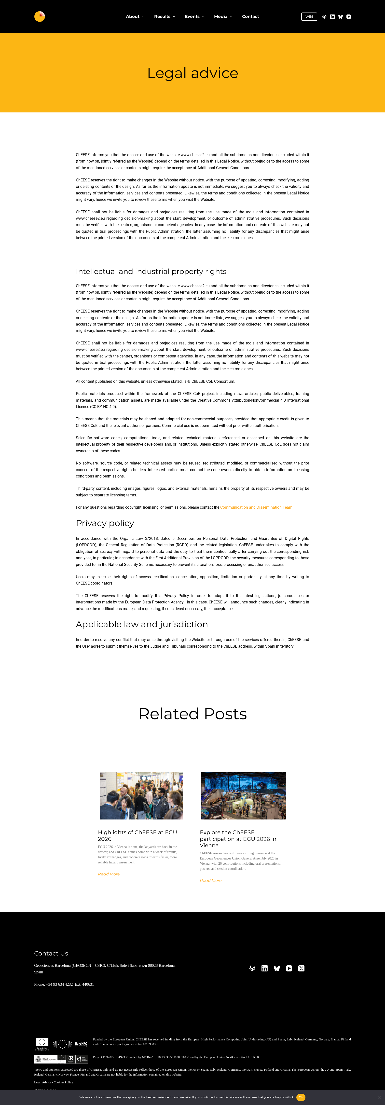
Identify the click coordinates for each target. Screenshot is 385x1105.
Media (224, 17)
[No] (378, 1097)
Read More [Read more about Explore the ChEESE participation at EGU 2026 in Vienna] (211, 881)
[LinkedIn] (332, 16)
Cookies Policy (63, 1082)
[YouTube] (348, 16)
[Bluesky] (340, 16)
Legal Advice (42, 1082)
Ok (301, 1097)
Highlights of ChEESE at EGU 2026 (137, 835)
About (136, 17)
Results (165, 17)
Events (195, 17)
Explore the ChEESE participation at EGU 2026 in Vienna (238, 839)
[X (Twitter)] (301, 968)
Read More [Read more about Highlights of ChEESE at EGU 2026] (109, 874)
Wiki (309, 16)
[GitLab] (324, 16)
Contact (250, 16)
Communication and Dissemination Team (256, 507)
